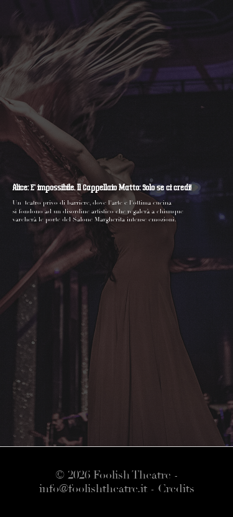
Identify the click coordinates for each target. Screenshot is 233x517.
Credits (176, 489)
